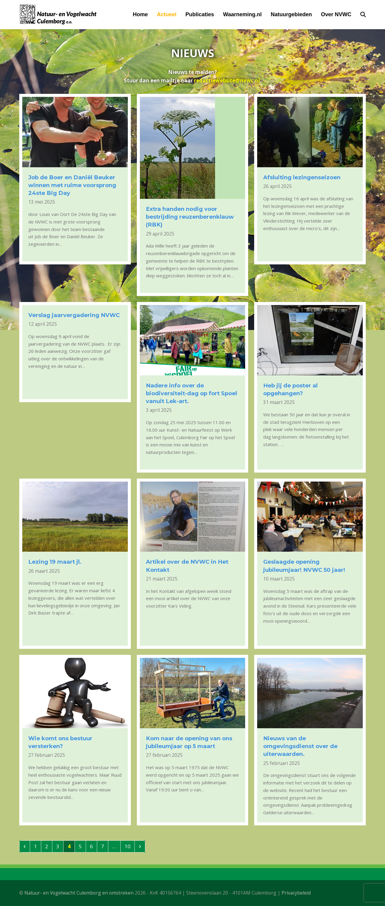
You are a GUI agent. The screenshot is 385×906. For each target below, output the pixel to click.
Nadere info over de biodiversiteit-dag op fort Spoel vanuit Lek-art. (191, 393)
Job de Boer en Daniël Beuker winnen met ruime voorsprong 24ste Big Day (72, 185)
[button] (363, 14)
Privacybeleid (296, 892)
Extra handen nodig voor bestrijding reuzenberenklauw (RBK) (190, 216)
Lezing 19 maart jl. (55, 561)
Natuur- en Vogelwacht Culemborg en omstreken (79, 892)
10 (129, 846)
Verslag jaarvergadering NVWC (74, 315)
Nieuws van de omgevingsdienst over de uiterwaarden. (300, 746)
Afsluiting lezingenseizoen (301, 177)
